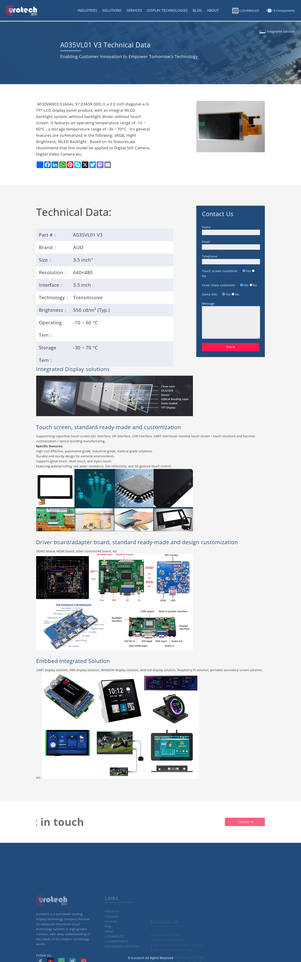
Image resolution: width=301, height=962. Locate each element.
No (204, 276)
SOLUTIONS (111, 10)
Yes (248, 271)
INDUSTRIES (87, 10)
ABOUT (213, 10)
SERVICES (134, 10)
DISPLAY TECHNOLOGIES (167, 10)
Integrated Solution (281, 31)
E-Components (284, 11)
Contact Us (263, 822)
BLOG (197, 10)
